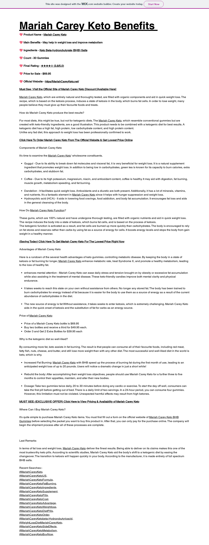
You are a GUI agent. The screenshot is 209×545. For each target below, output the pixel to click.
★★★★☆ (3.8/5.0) (52, 65)
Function (59, 210)
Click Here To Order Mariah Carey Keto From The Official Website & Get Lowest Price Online (76, 140)
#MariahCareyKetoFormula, (36, 479)
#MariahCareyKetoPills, (34, 495)
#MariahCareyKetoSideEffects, (38, 526)
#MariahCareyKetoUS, (33, 475)
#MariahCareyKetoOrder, (34, 514)
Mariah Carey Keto (55, 34)
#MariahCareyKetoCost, (34, 499)
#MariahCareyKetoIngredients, (38, 487)
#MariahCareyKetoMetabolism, (38, 530)
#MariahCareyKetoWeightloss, (38, 507)
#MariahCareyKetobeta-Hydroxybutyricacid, (46, 518)
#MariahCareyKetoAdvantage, (38, 503)
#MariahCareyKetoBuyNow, (36, 534)
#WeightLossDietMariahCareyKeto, (41, 522)
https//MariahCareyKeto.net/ (62, 81)
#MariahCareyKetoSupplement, (38, 491)
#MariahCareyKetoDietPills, (36, 511)
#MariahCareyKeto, (31, 472)
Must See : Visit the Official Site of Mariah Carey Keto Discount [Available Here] (67, 89)
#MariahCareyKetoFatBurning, (38, 483)
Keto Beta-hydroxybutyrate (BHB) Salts (63, 50)
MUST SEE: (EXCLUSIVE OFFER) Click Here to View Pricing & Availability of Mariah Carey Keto (79, 401)
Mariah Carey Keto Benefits (88, 25)
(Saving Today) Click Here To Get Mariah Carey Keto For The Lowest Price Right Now (71, 241)
